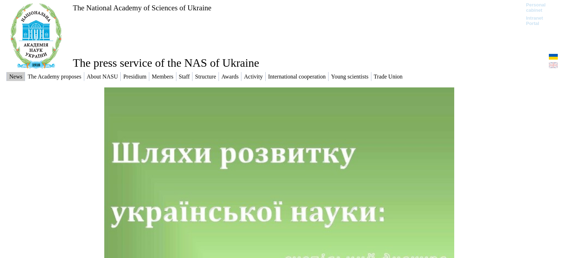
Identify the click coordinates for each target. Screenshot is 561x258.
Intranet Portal (534, 20)
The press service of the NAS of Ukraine (166, 62)
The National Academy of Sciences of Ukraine (142, 8)
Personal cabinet (536, 7)
